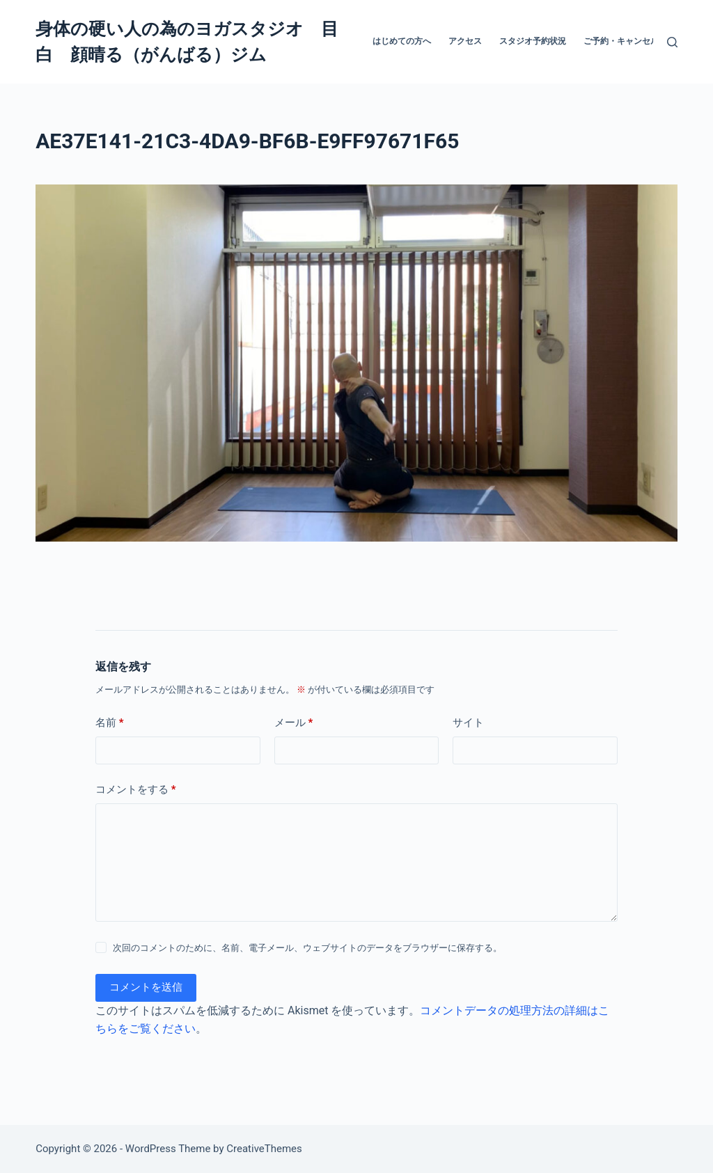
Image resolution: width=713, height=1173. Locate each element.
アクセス (465, 41)
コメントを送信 (145, 987)
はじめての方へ (402, 41)
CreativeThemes (264, 1148)
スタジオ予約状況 (532, 41)
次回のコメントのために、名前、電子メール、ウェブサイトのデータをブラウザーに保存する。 (307, 948)
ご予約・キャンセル (621, 41)
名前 (109, 723)
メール (293, 723)
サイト (468, 722)
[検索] (672, 42)
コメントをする (135, 789)
